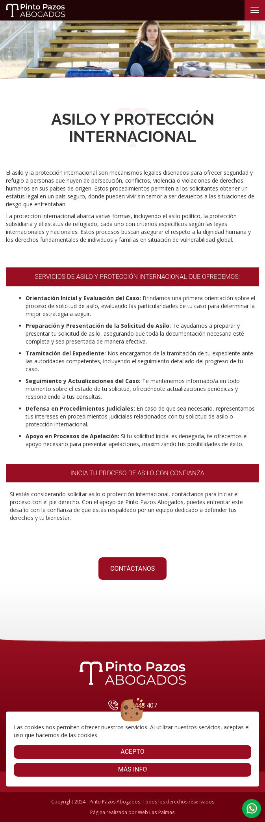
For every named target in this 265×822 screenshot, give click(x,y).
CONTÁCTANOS (132, 568)
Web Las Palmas (156, 812)
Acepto (132, 751)
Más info (132, 769)
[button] (251, 808)
